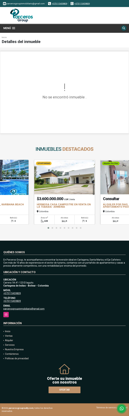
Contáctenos (12, 354)
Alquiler (9, 340)
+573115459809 (59, 3)
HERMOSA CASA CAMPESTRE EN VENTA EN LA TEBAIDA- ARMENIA (64, 205)
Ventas (9, 336)
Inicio (4, 37)
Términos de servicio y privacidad (111, 407)
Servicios (10, 345)
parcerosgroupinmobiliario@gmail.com (24, 308)
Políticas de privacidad (17, 358)
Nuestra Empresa (14, 349)
